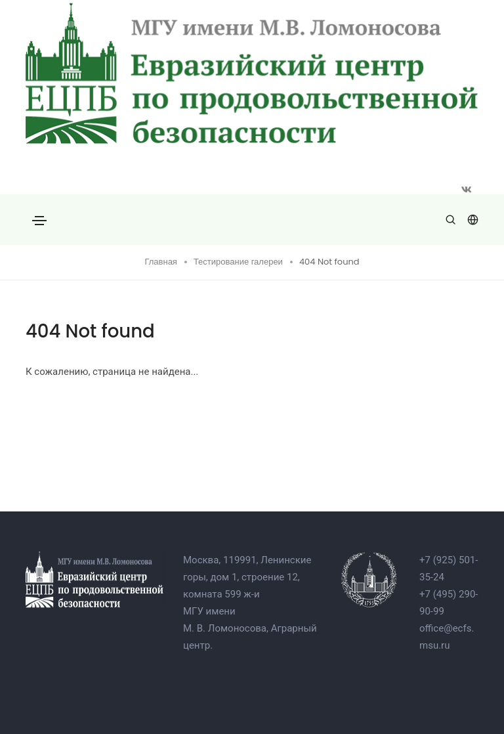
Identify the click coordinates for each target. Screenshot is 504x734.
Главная (160, 261)
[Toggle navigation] (39, 220)
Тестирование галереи (238, 261)
